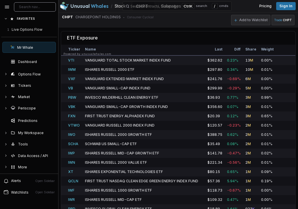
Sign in (285, 6)
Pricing (265, 6)
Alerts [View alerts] (29, 181)
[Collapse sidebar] (7, 7)
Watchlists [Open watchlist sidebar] (29, 192)
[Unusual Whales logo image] (84, 6)
